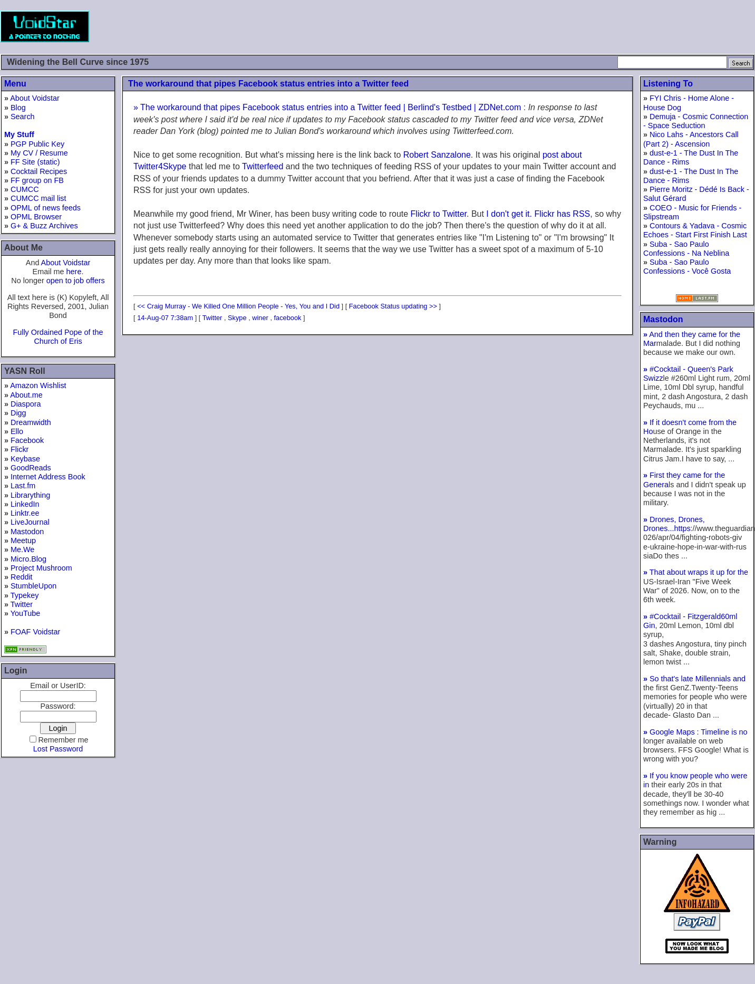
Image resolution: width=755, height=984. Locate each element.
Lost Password (58, 749)
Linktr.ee (25, 513)
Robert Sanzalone (437, 154)
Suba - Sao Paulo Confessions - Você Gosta (687, 266)
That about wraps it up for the (695, 572)
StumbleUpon (33, 586)
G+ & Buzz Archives (44, 225)
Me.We (22, 549)
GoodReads (31, 468)
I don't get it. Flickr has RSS (538, 213)
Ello (17, 431)
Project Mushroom (41, 568)
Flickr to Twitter (439, 213)
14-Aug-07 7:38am (165, 318)
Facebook (27, 440)
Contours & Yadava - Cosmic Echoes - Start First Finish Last (695, 230)
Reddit (22, 577)
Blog (18, 107)
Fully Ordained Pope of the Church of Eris (58, 336)
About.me (26, 395)
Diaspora (26, 404)
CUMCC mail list (38, 198)
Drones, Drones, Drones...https (674, 524)
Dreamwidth (31, 422)
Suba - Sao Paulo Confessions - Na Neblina (686, 248)
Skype (237, 318)
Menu (15, 83)
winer (260, 318)
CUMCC (25, 189)
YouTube (26, 613)
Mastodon (27, 531)
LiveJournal (30, 522)
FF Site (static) (35, 162)
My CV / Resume (39, 153)
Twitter (22, 604)
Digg (18, 413)
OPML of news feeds (46, 208)
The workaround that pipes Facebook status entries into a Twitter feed (268, 83)
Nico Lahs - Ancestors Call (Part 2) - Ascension (691, 139)
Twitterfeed (262, 166)
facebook (288, 318)
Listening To (668, 83)
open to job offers (75, 280)
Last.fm (23, 485)
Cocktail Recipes (39, 171)
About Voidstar (35, 98)
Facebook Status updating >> (393, 306)
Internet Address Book (48, 476)
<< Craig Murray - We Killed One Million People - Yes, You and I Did (238, 306)
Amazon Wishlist (38, 385)
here (74, 271)
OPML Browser (36, 217)
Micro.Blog (28, 559)
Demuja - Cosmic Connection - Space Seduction (695, 121)
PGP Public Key (37, 144)
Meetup (23, 540)
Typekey (25, 595)
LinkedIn (25, 504)
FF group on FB (37, 180)
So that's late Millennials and (694, 678)
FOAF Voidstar (35, 632)
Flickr (19, 449)
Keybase (25, 459)
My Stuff (19, 134)
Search (23, 116)
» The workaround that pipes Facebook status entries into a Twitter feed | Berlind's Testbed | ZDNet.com (327, 107)
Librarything (30, 495)
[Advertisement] (563, 26)
